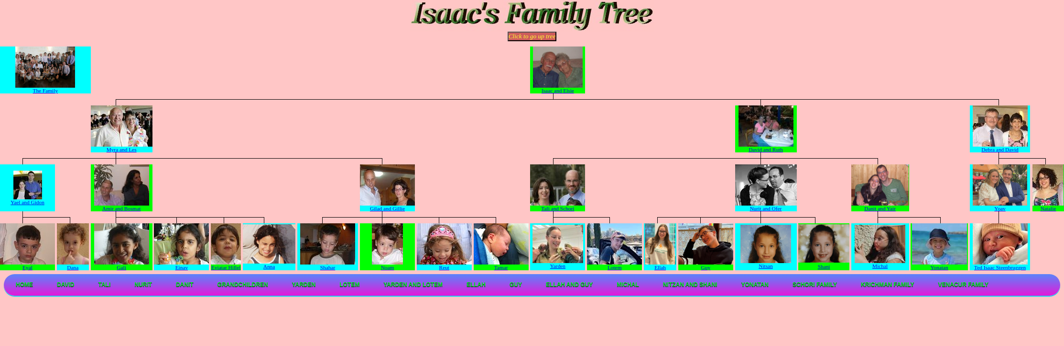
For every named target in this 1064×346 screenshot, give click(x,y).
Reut (444, 265)
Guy (705, 265)
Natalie (1048, 206)
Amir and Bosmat (121, 206)
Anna (269, 264)
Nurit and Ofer (766, 206)
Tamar (501, 265)
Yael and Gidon (27, 200)
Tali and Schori (557, 206)
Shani (824, 266)
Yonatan (939, 267)
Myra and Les (121, 147)
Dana (73, 265)
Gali (121, 265)
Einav (181, 265)
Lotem (614, 265)
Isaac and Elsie (558, 88)
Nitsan (766, 263)
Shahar (327, 265)
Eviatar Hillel (226, 265)
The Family (45, 88)
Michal (880, 263)
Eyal (27, 265)
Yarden (557, 263)
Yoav (1000, 206)
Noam (387, 265)
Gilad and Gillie (387, 206)
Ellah (660, 265)
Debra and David (1000, 147)
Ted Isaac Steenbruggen (1000, 265)
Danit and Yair (880, 206)
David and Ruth (765, 147)
